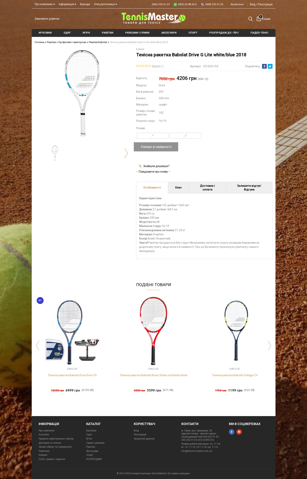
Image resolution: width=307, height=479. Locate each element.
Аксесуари (92, 451)
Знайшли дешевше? (156, 165)
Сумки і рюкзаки (95, 442)
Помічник (44, 451)
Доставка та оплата (50, 442)
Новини (43, 455)
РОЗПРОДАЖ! (94, 459)
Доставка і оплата (207, 187)
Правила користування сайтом (56, 438)
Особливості (152, 187)
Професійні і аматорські (72, 42)
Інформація (67, 4)
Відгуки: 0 (157, 65)
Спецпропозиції (105, 4)
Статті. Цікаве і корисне (52, 459)
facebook (231, 432)
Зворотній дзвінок (144, 438)
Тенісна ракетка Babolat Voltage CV (235, 375)
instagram (239, 432)
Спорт (89, 455)
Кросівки (91, 430)
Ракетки (52, 42)
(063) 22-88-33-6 (187, 4)
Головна (40, 42)
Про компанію (45, 4)
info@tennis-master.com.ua (196, 451)
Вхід (252, 4)
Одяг (89, 434)
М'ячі (89, 438)
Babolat (140, 49)
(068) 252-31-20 (214, 4)
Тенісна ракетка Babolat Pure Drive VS (72, 375)
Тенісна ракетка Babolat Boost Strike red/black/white (153, 375)
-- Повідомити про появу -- (153, 171)
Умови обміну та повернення (55, 446)
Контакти (44, 434)
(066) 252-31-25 (161, 4)
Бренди (85, 4)
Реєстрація (265, 4)
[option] (55, 153)
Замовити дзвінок (47, 18)
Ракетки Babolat (97, 42)
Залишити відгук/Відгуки (249, 187)
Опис (178, 187)
